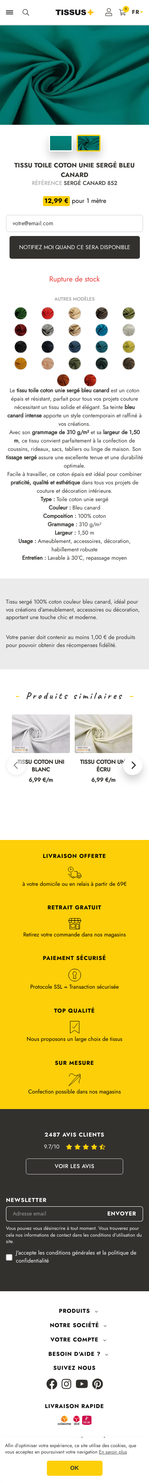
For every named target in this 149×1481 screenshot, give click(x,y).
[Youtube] (81, 1385)
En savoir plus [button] (113, 1452)
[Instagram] (67, 1385)
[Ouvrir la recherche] (26, 12)
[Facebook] (52, 1385)
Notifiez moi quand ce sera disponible (74, 247)
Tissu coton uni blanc (40, 766)
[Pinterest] (97, 1385)
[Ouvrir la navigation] (9, 12)
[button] (16, 765)
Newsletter (26, 1200)
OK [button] (74, 1468)
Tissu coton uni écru (103, 766)
